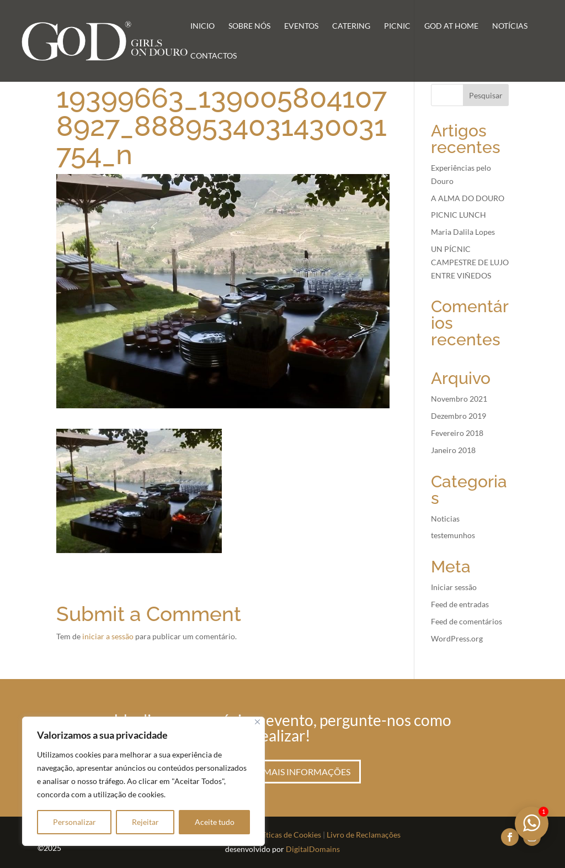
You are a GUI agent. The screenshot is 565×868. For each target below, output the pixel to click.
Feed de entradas (460, 604)
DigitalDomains (313, 849)
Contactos (213, 56)
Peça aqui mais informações (282, 771)
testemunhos (453, 535)
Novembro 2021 (459, 398)
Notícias (509, 26)
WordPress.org (457, 638)
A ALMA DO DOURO (467, 198)
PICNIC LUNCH (458, 214)
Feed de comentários (466, 621)
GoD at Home (451, 26)
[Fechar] (257, 721)
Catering (351, 26)
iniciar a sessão (108, 636)
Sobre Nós (249, 26)
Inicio (202, 26)
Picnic (397, 26)
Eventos (301, 26)
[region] (143, 781)
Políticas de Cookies (286, 834)
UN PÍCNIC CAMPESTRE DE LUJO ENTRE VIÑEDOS (470, 262)
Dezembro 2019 (458, 415)
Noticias (445, 518)
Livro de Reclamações (364, 834)
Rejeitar (145, 822)
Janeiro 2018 (453, 450)
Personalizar (74, 822)
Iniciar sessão (454, 587)
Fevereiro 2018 (457, 433)
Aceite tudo (214, 822)
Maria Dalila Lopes (463, 231)
